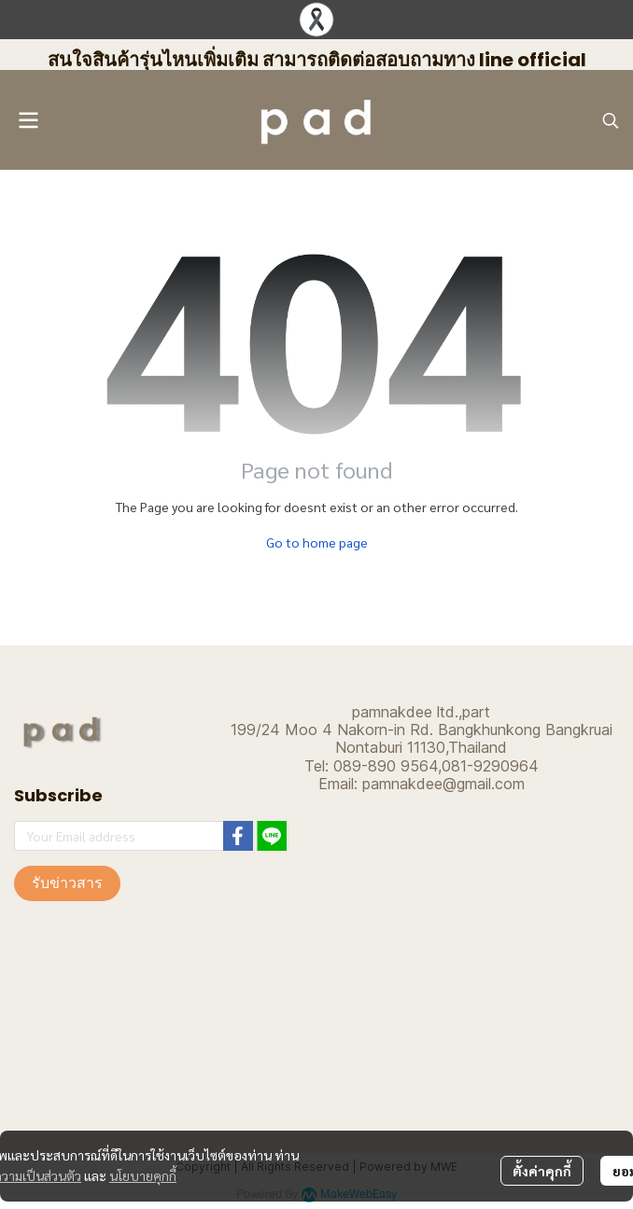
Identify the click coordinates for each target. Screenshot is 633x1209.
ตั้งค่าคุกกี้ (542, 1170)
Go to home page (317, 542)
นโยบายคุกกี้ (142, 1175)
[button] (611, 120)
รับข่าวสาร (67, 883)
